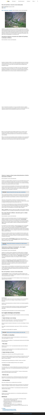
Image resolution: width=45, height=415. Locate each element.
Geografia (10, 10)
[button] (37, 1)
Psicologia (29, 1)
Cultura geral (14, 1)
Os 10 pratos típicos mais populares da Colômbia (9, 409)
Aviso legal (21, 413)
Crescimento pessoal (22, 1)
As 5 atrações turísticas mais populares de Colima (9, 410)
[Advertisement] (15, 47)
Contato (25, 413)
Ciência (34, 1)
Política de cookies (29, 413)
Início (2, 10)
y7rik (4, 7)
